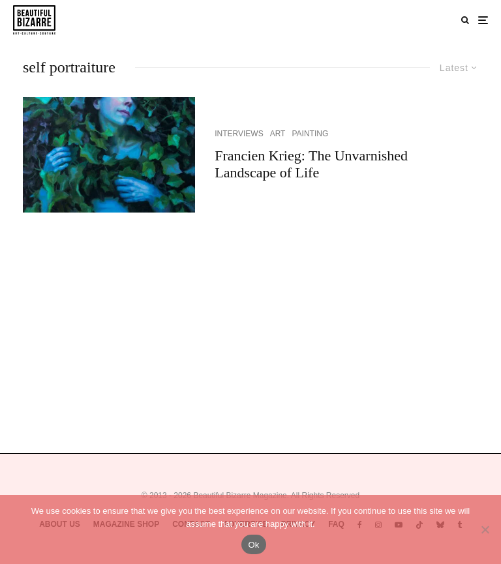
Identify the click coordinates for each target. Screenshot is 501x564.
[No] (484, 529)
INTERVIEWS (239, 133)
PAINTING (310, 133)
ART (278, 133)
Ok (253, 545)
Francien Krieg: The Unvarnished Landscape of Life (311, 164)
